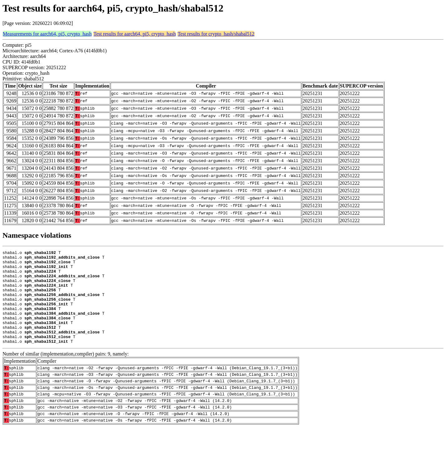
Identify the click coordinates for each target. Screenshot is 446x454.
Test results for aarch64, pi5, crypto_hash (134, 33)
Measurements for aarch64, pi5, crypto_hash (47, 33)
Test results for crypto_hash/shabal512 (216, 33)
